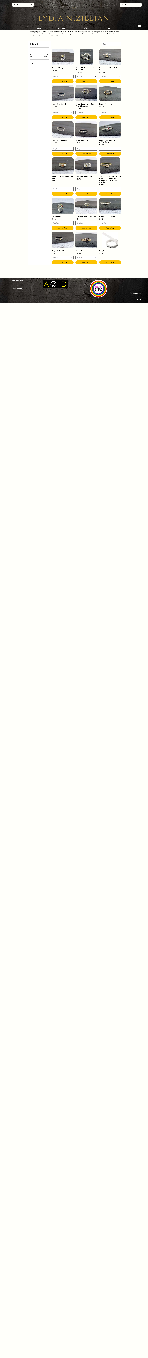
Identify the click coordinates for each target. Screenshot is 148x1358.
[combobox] (111, 44)
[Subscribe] (131, 5)
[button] (139, 25)
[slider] (30, 54)
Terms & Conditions (134, 294)
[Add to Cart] (62, 81)
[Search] (19, 5)
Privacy (138, 300)
